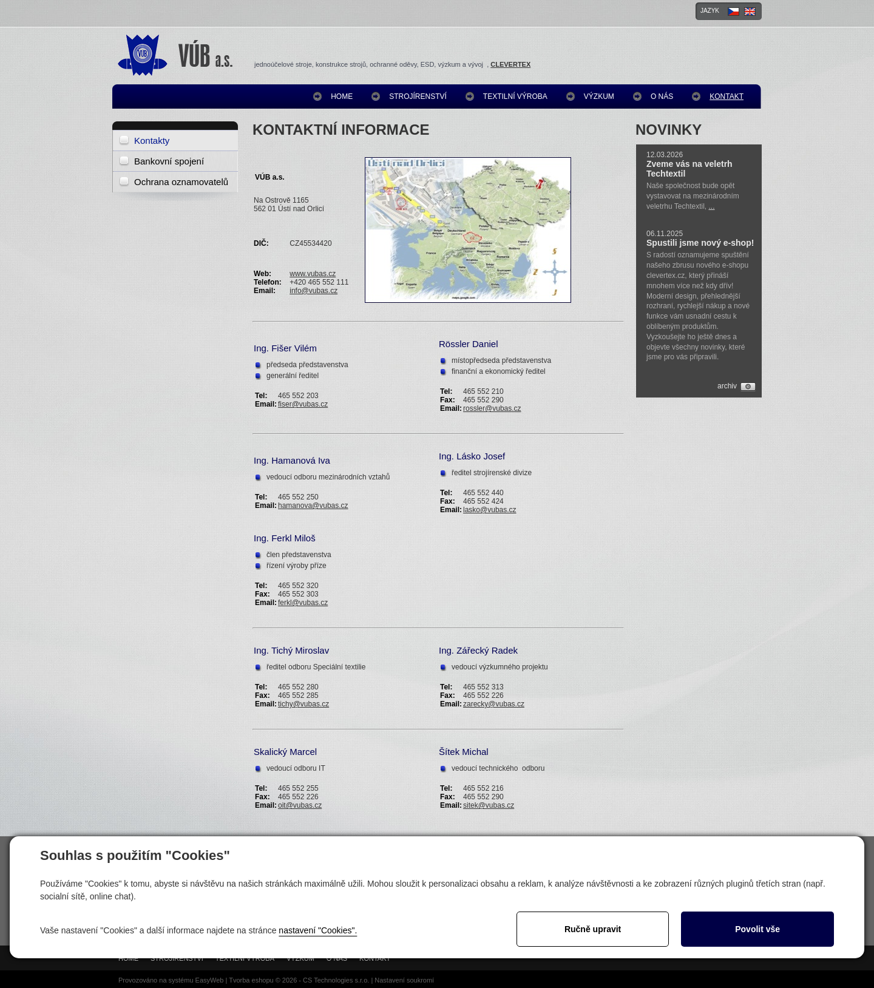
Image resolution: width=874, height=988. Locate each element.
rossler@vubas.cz (492, 408)
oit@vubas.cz (300, 805)
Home (342, 96)
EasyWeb (209, 980)
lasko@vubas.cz (490, 510)
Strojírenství (418, 96)
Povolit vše (757, 929)
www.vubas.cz (313, 273)
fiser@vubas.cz (303, 404)
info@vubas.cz (313, 290)
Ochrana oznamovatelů (181, 182)
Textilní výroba (515, 96)
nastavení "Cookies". (318, 930)
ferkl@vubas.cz (303, 602)
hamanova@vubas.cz (313, 505)
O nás (662, 96)
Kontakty (151, 140)
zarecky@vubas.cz (493, 704)
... (712, 206)
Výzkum (599, 96)
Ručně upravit (592, 929)
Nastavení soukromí (404, 980)
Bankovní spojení (169, 161)
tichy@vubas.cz (303, 704)
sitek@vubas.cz (488, 805)
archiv (727, 386)
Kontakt (727, 96)
